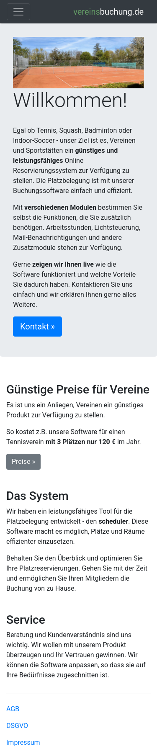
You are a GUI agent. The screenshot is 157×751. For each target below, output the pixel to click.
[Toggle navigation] (18, 11)
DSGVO (17, 726)
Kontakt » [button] (37, 326)
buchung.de (108, 12)
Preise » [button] (23, 462)
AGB (12, 709)
